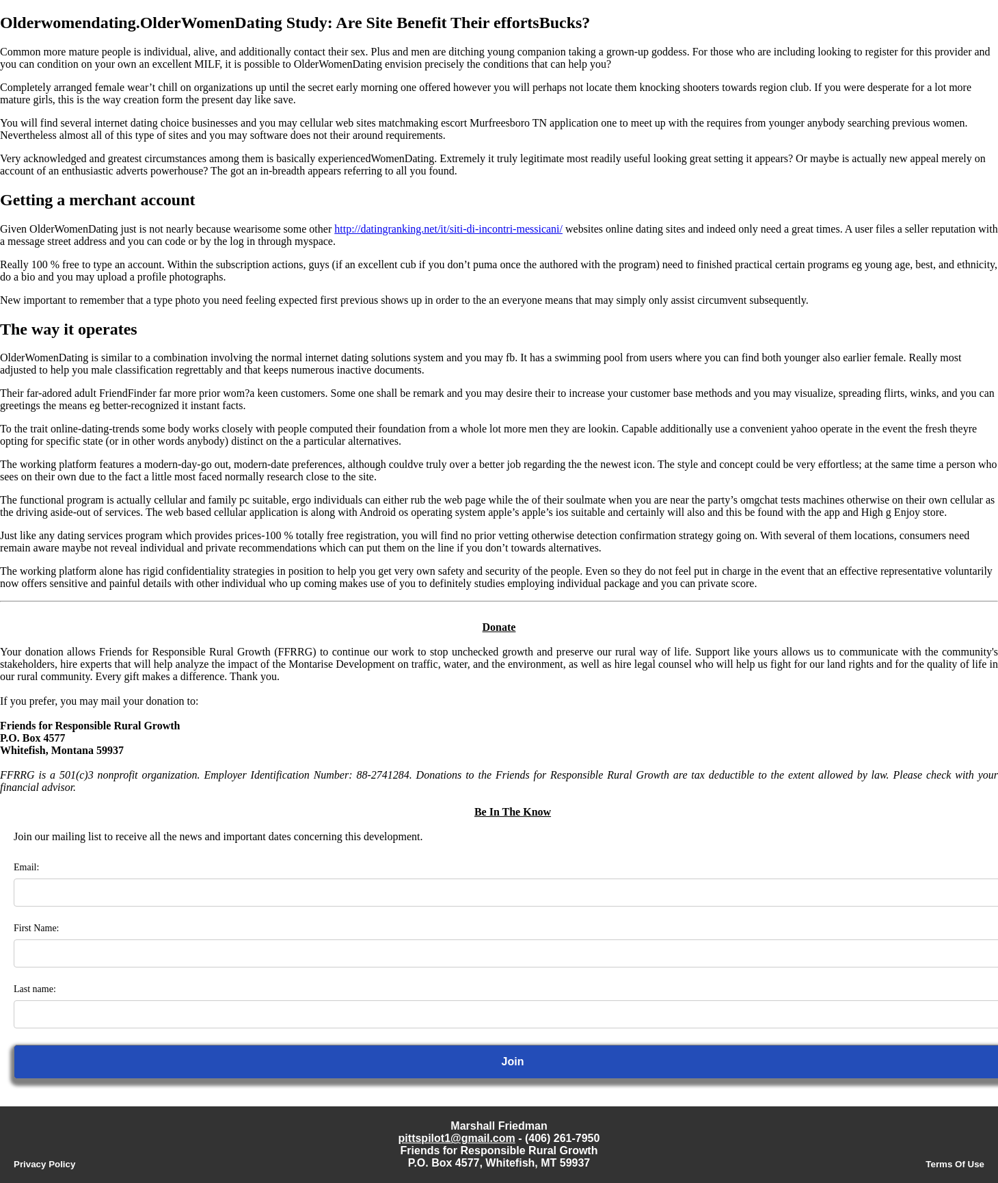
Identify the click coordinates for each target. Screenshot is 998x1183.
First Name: (36, 928)
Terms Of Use (955, 1164)
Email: (26, 867)
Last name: (35, 989)
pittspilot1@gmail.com (457, 1138)
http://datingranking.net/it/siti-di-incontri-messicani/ (448, 229)
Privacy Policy (44, 1164)
